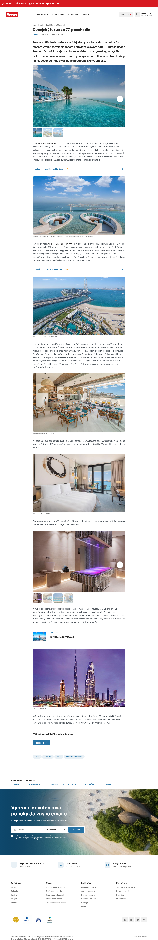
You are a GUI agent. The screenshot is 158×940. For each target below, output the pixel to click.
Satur (86, 14)
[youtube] (144, 919)
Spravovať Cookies (140, 937)
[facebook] (125, 919)
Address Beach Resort (74, 757)
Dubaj (37, 757)
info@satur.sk (120, 863)
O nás (13, 887)
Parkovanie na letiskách (55, 895)
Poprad (107, 784)
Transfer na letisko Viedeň (56, 903)
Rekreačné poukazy (88, 899)
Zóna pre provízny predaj (125, 887)
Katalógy (84, 903)
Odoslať (76, 830)
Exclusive (36, 34)
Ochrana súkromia (88, 891)
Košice (72, 784)
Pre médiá (120, 895)
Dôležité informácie (88, 887)
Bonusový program (88, 895)
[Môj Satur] (126, 14)
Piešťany (90, 784)
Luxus (59, 757)
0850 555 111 (72, 863)
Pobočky (14, 891)
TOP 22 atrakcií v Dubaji (62, 636)
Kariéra (14, 895)
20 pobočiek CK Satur (31, 863)
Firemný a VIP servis (54, 899)
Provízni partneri (122, 891)
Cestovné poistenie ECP (55, 887)
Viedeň (15, 784)
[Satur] (12, 14)
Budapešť (53, 784)
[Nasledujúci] (120, 99)
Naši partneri (121, 899)
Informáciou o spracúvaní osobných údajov (27, 839)
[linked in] (131, 919)
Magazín (14, 899)
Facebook (41, 743)
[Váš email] (28, 830)
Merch (83, 906)
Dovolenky (42, 14)
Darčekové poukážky (54, 891)
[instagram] (137, 919)
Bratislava (34, 784)
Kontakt (14, 903)
